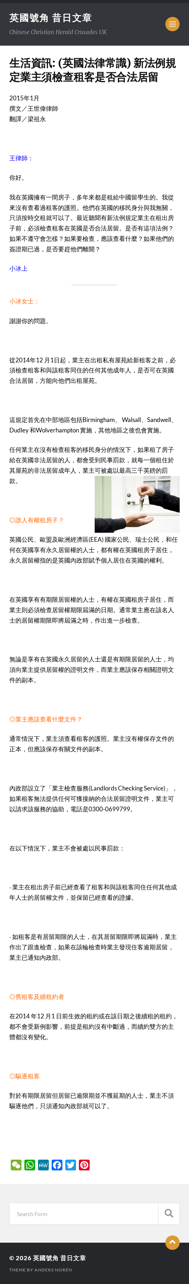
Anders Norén (53, 1269)
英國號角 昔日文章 (50, 17)
